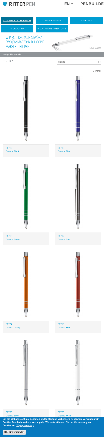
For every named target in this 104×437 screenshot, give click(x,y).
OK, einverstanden (14, 432)
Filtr (8, 60)
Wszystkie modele (12, 54)
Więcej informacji (25, 425)
